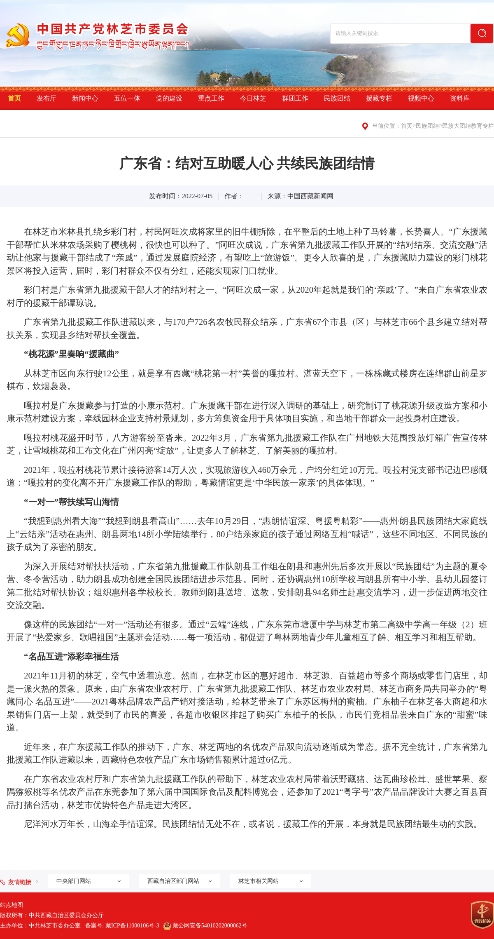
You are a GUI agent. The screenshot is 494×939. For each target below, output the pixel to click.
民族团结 (337, 98)
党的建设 (169, 98)
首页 (14, 98)
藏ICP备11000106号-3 (132, 926)
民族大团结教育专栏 (468, 126)
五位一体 (127, 98)
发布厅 (46, 98)
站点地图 (11, 905)
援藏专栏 (379, 98)
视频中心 (421, 98)
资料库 (460, 98)
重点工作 (211, 98)
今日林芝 (253, 98)
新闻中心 (85, 98)
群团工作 (295, 98)
